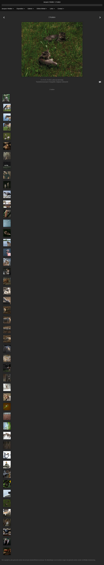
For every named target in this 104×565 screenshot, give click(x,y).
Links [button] (52, 8)
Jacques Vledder (48, 2)
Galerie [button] (31, 8)
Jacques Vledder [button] (8, 8)
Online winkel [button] (42, 8)
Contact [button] (61, 8)
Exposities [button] (21, 8)
